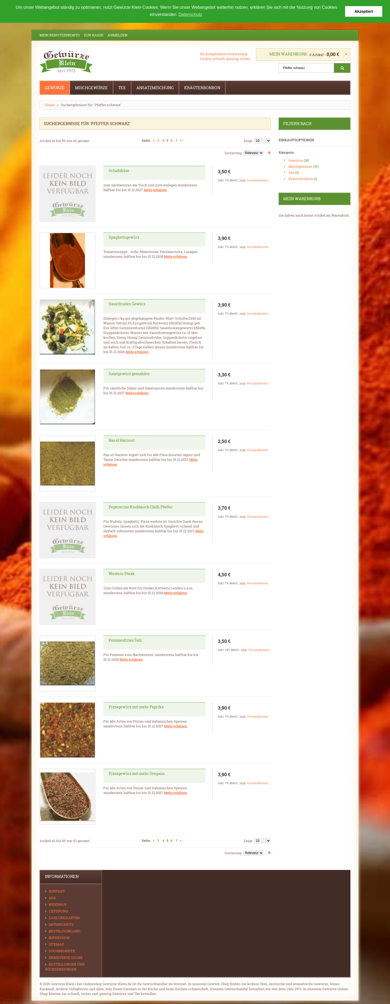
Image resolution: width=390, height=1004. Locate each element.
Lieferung (58, 911)
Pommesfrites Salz (125, 640)
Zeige (248, 140)
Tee (291, 172)
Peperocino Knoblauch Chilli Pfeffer (141, 506)
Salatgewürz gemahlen (129, 373)
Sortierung (232, 153)
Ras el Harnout (122, 440)
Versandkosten (257, 180)
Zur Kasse (93, 35)
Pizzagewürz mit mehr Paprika (136, 706)
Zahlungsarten (64, 917)
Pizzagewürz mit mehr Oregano (137, 773)
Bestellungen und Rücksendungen (65, 967)
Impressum (59, 937)
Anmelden (118, 35)
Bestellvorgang (64, 931)
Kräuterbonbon (301, 178)
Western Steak (122, 573)
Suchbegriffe (62, 951)
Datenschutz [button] (190, 14)
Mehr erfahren (155, 189)
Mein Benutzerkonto (60, 35)
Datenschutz (61, 924)
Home (49, 104)
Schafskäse (119, 170)
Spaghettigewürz (124, 237)
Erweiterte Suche (66, 957)
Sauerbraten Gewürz (127, 303)
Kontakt (57, 891)
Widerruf (58, 904)
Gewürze (296, 160)
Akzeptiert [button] (363, 11)
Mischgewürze (300, 166)
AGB (52, 897)
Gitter (42, 152)
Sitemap (56, 944)
